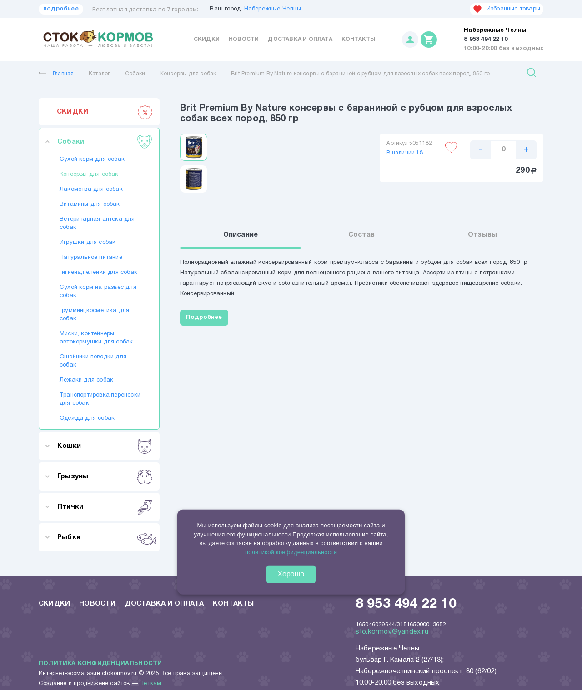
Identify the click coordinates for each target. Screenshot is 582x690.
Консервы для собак (188, 73)
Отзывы (482, 235)
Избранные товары (506, 9)
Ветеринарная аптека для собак (97, 223)
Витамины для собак (90, 204)
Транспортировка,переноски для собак (99, 399)
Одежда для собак (87, 418)
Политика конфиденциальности (100, 663)
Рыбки (104, 537)
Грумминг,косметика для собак (94, 315)
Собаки (135, 73)
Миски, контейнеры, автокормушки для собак (96, 338)
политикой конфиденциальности (291, 551)
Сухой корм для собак (92, 159)
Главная (56, 73)
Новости (244, 39)
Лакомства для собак (91, 189)
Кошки (104, 446)
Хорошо (291, 574)
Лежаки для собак (86, 380)
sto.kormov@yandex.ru (392, 632)
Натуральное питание (91, 257)
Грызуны (104, 476)
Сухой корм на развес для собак (98, 291)
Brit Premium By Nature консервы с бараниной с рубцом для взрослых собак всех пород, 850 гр (360, 73)
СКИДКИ (105, 111)
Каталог (99, 73)
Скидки (207, 39)
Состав (361, 235)
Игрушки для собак (87, 242)
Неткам (150, 683)
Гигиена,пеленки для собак (98, 272)
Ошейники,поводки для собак (93, 361)
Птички (104, 507)
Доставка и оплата (300, 39)
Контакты (358, 39)
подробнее (61, 9)
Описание (240, 235)
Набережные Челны (272, 9)
